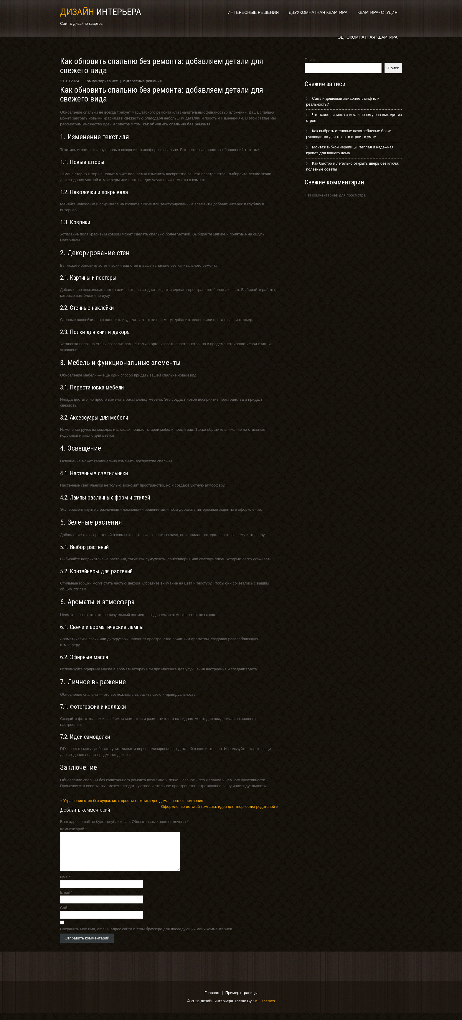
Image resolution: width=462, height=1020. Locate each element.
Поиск (310, 60)
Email (66, 899)
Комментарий (73, 829)
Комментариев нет (101, 81)
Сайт (64, 915)
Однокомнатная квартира (367, 37)
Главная (211, 1000)
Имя (65, 884)
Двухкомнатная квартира (318, 12)
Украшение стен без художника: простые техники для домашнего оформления (133, 800)
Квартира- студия (377, 12)
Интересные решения (253, 12)
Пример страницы (241, 1000)
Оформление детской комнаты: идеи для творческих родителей (218, 806)
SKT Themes (264, 1008)
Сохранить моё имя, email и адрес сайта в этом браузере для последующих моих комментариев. (146, 936)
